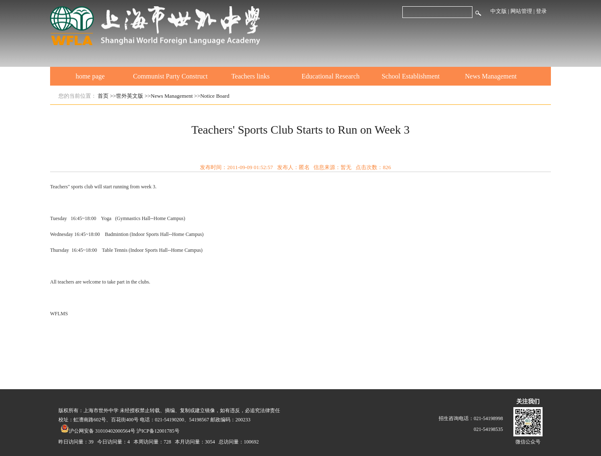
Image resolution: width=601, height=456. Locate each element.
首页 (103, 96)
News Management (491, 76)
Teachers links (250, 76)
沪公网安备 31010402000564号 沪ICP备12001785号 (120, 431)
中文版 (498, 11)
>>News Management (168, 96)
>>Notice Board (211, 96)
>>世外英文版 (127, 96)
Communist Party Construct (170, 76)
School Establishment (410, 76)
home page (90, 76)
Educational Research (330, 76)
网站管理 (521, 11)
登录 (541, 11)
